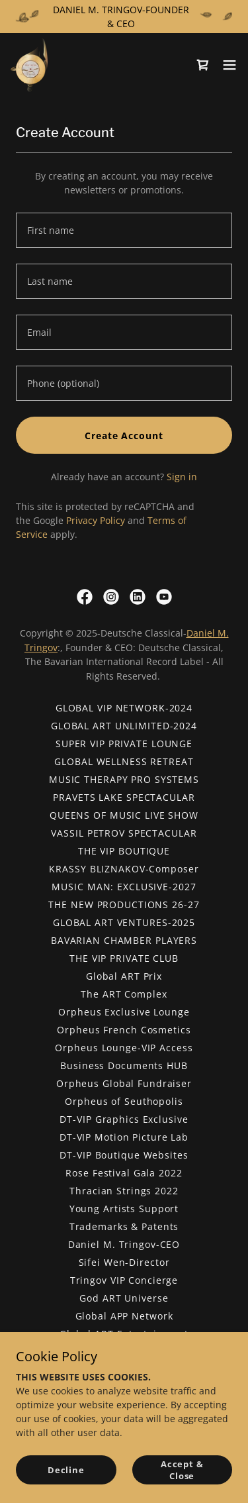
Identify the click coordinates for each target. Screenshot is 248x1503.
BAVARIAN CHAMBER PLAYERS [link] (124, 940)
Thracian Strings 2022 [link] (124, 1190)
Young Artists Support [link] (124, 1208)
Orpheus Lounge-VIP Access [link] (123, 1047)
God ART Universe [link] (123, 1298)
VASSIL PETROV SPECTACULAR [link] (123, 833)
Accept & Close (182, 1470)
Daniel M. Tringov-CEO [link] (124, 1244)
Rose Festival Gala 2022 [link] (123, 1172)
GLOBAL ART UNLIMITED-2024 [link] (124, 725)
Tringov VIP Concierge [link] (124, 1280)
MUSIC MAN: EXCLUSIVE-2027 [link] (124, 886)
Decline (66, 1470)
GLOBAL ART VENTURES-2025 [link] (124, 922)
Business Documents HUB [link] (123, 1065)
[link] (29, 64)
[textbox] (124, 230)
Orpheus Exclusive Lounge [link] (123, 1012)
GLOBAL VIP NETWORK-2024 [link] (124, 707)
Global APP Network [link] (124, 1316)
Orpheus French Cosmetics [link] (123, 1029)
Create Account (124, 435)
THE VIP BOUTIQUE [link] (124, 851)
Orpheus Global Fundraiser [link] (124, 1083)
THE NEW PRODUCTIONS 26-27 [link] (123, 904)
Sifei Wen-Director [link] (124, 1262)
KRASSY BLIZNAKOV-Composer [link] (123, 868)
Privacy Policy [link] (95, 520)
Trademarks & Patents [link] (124, 1226)
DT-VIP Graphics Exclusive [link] (124, 1119)
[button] (229, 65)
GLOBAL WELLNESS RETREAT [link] (123, 761)
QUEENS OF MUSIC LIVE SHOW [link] (124, 815)
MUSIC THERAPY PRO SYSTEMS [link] (124, 779)
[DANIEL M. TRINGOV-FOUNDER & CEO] (124, 16)
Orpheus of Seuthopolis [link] (124, 1101)
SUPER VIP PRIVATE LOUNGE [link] (124, 743)
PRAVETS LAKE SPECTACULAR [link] (123, 797)
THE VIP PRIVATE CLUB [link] (124, 958)
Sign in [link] (182, 476)
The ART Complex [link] (124, 994)
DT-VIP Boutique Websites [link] (124, 1155)
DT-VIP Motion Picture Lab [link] (124, 1137)
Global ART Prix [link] (124, 976)
